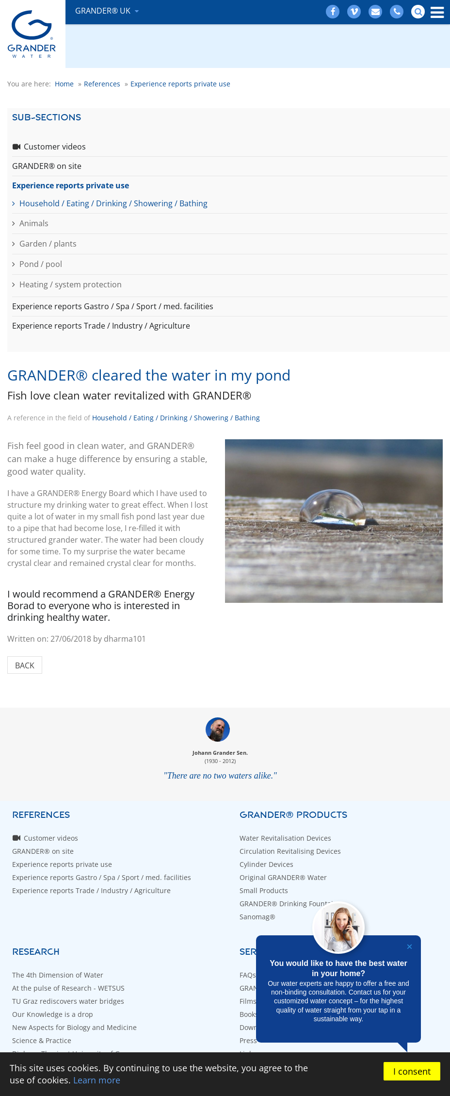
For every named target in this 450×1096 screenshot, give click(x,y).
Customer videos (55, 146)
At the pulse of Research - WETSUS (68, 988)
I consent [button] (412, 1071)
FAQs (248, 975)
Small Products (264, 890)
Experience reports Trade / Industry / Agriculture (101, 325)
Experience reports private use (70, 185)
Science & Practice (41, 1040)
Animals (33, 223)
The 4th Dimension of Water (57, 975)
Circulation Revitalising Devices (290, 851)
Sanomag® (257, 916)
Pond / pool (40, 264)
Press (248, 1040)
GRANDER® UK (103, 10)
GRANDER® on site (46, 166)
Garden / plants (48, 243)
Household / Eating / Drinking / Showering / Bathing (113, 203)
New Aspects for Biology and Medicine (74, 1027)
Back (24, 665)
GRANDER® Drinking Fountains (290, 903)
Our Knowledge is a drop (52, 1014)
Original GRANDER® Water (283, 877)
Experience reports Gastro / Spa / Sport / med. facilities (112, 306)
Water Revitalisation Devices (285, 838)
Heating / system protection (70, 284)
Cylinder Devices (266, 864)
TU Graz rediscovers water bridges (68, 1001)
